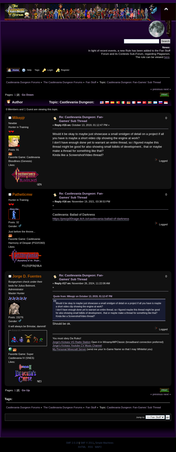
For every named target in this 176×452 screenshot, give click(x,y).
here (166, 56)
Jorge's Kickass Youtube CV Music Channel (77, 345)
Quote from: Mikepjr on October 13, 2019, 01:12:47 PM (82, 296)
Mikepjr (18, 118)
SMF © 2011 (87, 443)
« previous (156, 89)
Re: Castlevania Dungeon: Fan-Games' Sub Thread (81, 119)
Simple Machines (104, 443)
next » (167, 89)
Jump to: (140, 417)
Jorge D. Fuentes (27, 276)
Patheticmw (22, 194)
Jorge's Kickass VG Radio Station (72, 342)
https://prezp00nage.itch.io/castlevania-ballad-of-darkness (91, 218)
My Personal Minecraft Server (69, 349)
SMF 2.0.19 (72, 443)
